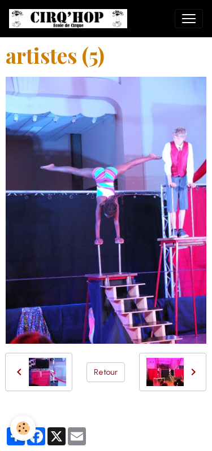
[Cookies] (23, 428)
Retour (106, 372)
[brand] (70, 18)
